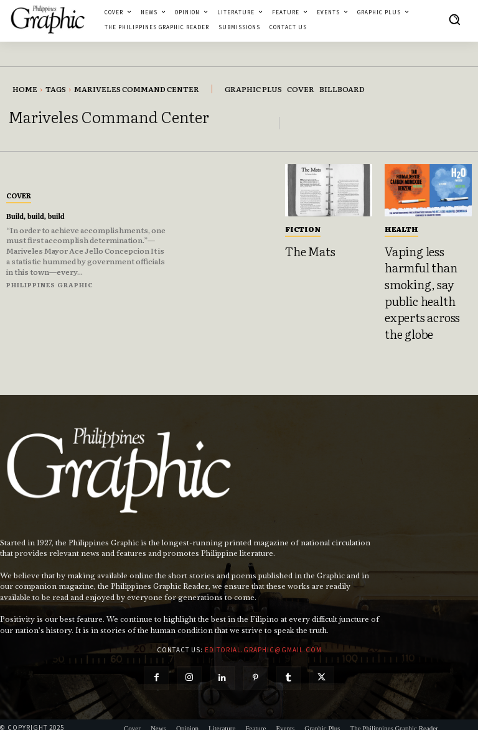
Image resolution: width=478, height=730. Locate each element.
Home (24, 89)
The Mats (306, 250)
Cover (18, 195)
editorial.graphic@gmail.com (263, 634)
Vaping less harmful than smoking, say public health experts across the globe (424, 285)
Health (401, 229)
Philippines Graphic (49, 284)
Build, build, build (40, 216)
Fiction (303, 229)
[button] (454, 19)
